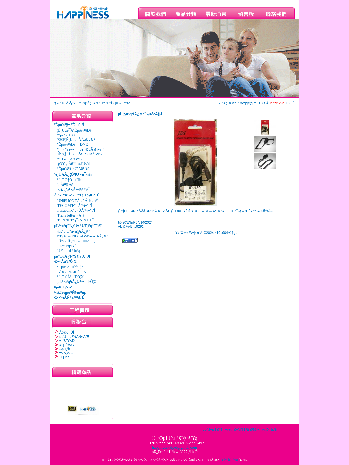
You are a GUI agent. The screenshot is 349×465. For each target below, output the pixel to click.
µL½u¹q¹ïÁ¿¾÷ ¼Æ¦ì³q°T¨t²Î (94, 103)
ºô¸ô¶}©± (252, 429)
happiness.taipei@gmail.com (174, 447)
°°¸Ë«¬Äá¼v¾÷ (70, 159)
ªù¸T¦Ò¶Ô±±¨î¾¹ (70, 180)
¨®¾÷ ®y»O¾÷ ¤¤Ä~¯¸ (76, 241)
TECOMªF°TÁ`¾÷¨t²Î (74, 205)
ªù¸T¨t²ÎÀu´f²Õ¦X (70, 277)
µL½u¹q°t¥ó (122, 103)
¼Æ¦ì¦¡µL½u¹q (68, 251)
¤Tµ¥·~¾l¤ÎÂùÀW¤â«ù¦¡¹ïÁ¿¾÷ (83, 236)
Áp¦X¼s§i (269, 429)
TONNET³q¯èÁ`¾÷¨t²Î (75, 220)
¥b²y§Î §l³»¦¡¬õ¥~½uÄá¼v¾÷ (80, 154)
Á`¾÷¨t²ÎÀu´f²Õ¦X (71, 272)
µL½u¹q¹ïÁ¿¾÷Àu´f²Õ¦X (77, 281)
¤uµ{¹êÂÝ (67, 345)
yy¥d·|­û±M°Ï (234, 429)
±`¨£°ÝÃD (67, 340)
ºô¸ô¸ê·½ (66, 353)
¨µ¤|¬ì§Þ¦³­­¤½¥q (229, 459)
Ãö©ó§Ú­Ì (66, 332)
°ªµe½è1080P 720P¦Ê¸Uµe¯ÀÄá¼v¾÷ (76, 137)
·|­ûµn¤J (65, 357)
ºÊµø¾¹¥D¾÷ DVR (72, 144)
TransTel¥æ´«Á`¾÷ (72, 215)
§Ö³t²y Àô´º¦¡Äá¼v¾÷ (74, 164)
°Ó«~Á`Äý (66, 103)
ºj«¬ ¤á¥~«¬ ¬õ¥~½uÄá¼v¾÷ (81, 149)
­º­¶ (55, 103)
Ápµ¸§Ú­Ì (66, 349)
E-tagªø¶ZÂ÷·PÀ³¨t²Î (73, 189)
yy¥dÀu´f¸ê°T (212, 429)
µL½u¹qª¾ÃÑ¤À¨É (74, 336)
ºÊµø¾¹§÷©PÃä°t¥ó (73, 169)
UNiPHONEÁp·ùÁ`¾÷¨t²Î (78, 201)
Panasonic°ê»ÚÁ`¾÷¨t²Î (76, 210)
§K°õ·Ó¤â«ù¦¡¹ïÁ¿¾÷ (74, 231)
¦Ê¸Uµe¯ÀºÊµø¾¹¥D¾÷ (76, 130)
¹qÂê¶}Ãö (65, 185)
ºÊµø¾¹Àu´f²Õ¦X (70, 267)
